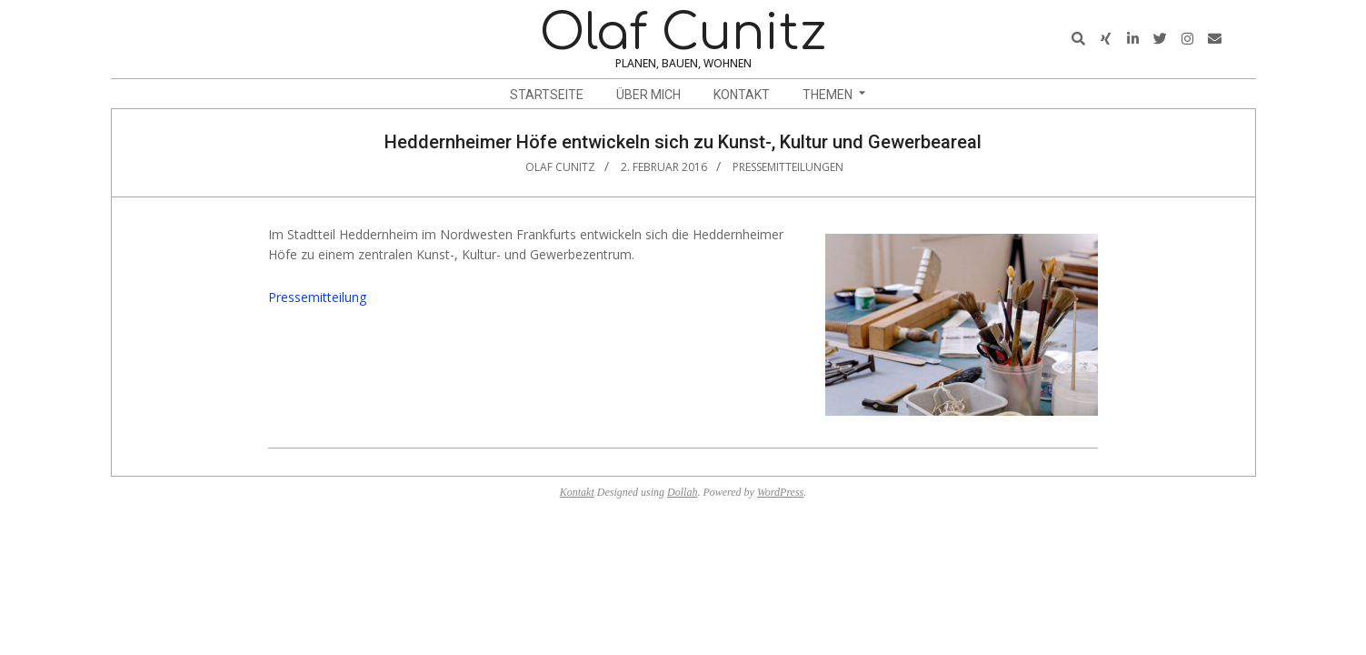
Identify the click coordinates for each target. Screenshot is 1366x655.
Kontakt (577, 492)
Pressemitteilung (317, 297)
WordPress (780, 492)
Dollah (682, 492)
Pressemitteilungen (788, 167)
